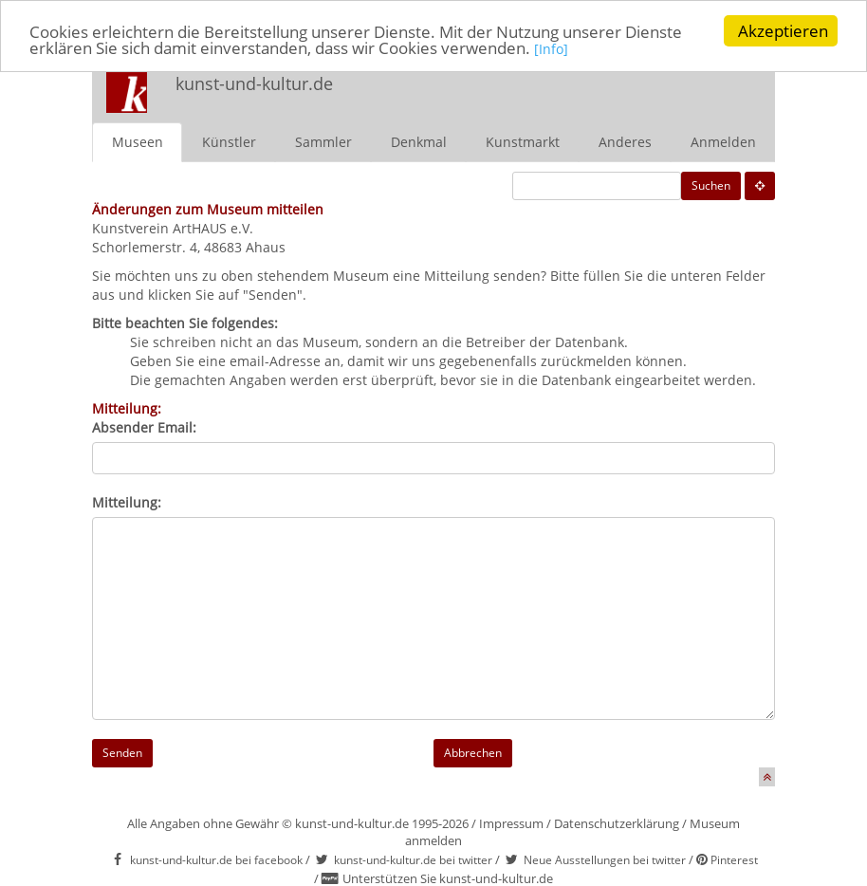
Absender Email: (144, 426)
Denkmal (419, 141)
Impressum (511, 822)
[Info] (551, 49)
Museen (137, 141)
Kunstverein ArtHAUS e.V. (172, 227)
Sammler (323, 141)
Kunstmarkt (523, 141)
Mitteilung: (126, 501)
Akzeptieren (783, 31)
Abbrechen (473, 752)
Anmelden (723, 141)
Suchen (711, 184)
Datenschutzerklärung (616, 822)
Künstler (229, 141)
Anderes (625, 141)
